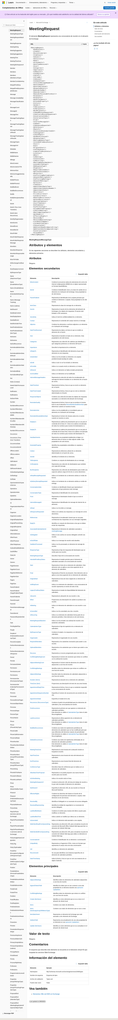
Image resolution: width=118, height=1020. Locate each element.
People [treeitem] (12, 630)
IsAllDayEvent (34, 584)
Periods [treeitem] (12, 661)
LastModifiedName (36, 811)
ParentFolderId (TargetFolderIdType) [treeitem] (16, 592)
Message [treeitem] (13, 94)
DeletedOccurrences (36, 740)
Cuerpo (32, 320)
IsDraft (32, 362)
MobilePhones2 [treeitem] (15, 183)
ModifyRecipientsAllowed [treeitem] (17, 199)
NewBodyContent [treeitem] (15, 313)
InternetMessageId (35, 502)
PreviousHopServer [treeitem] (16, 935)
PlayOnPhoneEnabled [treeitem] (17, 826)
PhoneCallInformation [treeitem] (16, 734)
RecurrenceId (34, 853)
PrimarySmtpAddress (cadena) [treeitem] (16, 947)
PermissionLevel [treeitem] (15, 671)
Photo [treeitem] (12, 783)
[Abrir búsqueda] (105, 2)
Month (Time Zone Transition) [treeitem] (15, 208)
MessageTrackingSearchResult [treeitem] (17, 131)
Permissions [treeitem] (14, 675)
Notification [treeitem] (13, 391)
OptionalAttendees (35, 647)
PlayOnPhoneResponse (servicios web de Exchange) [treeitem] (17, 832)
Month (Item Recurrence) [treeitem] (14, 214)
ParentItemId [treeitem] (14, 613)
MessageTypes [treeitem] (14, 142)
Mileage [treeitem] (12, 159)
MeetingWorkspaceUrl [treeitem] (17, 65)
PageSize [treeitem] (13, 583)
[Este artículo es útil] (94, 48)
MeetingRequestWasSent (38, 620)
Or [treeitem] (11, 503)
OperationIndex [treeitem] (15, 492)
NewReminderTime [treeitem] (16, 323)
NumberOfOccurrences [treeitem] (17, 430)
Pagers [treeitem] (12, 580)
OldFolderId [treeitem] (13, 461)
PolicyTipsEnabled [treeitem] (15, 847)
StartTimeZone (34, 755)
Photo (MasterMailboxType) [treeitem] (16, 788)
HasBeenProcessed (36, 544)
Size (31, 336)
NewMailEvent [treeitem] (14, 320)
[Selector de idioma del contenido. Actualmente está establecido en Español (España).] (10, 1016)
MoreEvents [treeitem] (13, 222)
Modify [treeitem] (12, 194)
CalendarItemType (35, 626)
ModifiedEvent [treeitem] (14, 187)
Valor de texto (98, 29)
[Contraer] (24, 21)
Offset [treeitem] (12, 458)
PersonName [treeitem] (14, 718)
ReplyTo (32, 523)
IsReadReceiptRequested (38, 475)
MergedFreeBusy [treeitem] (15, 85)
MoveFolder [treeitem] (13, 233)
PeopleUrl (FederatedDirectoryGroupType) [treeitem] (17, 636)
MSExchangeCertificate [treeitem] (17, 264)
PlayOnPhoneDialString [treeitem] (17, 821)
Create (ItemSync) (35, 899)
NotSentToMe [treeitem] (14, 398)
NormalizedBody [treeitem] (15, 371)
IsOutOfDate (34, 540)
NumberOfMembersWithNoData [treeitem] (17, 426)
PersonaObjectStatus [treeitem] (16, 703)
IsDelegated (33, 535)
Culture (32, 451)
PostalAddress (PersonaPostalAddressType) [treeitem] (17, 873)
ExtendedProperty (35, 445)
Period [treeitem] (12, 657)
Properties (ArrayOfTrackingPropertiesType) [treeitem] (17, 987)
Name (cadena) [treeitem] (15, 306)
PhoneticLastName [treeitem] (16, 779)
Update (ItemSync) (36, 926)
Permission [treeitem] (13, 668)
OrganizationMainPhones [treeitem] (17, 508)
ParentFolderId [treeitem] (14, 587)
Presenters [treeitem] (13, 922)
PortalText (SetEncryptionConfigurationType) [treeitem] (17, 861)
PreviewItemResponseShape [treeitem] (17, 931)
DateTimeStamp (35, 858)
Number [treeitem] (12, 402)
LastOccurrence (35, 718)
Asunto (32, 309)
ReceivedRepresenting (37, 805)
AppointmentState (35, 699)
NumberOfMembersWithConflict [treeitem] (17, 420)
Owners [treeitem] (12, 562)
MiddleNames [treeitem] (14, 156)
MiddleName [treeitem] (14, 152)
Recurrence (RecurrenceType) (39, 702)
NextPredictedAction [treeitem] (16, 327)
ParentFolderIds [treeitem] (15, 596)
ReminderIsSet (34, 410)
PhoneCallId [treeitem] (14, 731)
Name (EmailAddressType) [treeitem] (16, 283)
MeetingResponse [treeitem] (15, 43)
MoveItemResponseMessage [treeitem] (17, 255)
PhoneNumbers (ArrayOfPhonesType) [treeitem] (16, 764)
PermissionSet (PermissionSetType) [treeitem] (16, 680)
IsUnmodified (34, 373)
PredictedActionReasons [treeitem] (17, 917)
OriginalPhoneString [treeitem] (16, 523)
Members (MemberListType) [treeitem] (15, 77)
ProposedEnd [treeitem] (14, 993)
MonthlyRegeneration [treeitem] (16, 219)
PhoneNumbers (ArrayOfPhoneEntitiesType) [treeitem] (17, 757)
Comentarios (98, 31)
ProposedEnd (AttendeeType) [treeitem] (15, 998)
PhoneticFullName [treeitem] (15, 776)
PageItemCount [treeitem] (15, 569)
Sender (32, 456)
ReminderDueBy (35, 402)
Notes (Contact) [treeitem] (15, 382)
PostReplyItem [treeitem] (14, 903)
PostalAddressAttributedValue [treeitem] (17, 881)
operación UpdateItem (72, 922)
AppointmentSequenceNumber (39, 693)
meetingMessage (57, 531)
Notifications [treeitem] (14, 395)
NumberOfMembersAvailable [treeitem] (17, 414)
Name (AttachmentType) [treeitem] (15, 277)
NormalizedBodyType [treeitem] (16, 374)
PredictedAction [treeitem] (15, 906)
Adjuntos (32, 324)
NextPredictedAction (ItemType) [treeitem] (16, 332)
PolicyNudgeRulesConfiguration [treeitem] (17, 839)
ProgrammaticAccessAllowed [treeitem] (17, 974)
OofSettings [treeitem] (13, 475)
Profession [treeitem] (13, 966)
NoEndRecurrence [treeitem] (15, 344)
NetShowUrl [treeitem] (13, 309)
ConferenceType (35, 767)
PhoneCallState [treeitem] (15, 738)
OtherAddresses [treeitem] (15, 534)
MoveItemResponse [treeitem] (16, 250)
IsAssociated (34, 820)
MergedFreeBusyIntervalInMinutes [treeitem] (17, 90)
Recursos (33, 653)
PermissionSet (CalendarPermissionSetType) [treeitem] (17, 687)
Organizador (34, 638)
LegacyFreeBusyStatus (37, 590)
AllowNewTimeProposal (37, 772)
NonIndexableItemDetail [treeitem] (17, 349)
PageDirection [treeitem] (14, 566)
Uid (31, 849)
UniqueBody (34, 843)
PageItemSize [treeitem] (14, 576)
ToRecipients (34, 460)
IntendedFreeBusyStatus (37, 559)
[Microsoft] (3, 2)
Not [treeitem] (11, 378)
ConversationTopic (35, 493)
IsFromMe (33, 366)
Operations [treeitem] (13, 488)
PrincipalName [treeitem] (14, 952)
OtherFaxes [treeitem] (13, 537)
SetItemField (34, 920)
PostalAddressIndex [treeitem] (16, 885)
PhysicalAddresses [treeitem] (16, 804)
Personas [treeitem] (13, 707)
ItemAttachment (35, 914)
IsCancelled (33, 611)
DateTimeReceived (36, 330)
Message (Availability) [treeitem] (16, 98)
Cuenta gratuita (110, 8)
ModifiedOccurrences (36, 728)
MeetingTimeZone (35, 749)
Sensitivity (33, 317)
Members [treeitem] (13, 72)
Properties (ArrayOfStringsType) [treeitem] (16, 980)
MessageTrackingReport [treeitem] (17, 119)
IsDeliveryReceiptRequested (38, 481)
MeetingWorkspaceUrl (36, 782)
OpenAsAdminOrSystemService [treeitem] (17, 484)
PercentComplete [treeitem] (15, 642)
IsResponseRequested (37, 512)
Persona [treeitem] (12, 693)
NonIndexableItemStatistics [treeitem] (17, 366)
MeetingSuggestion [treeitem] (16, 50)
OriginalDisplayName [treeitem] (16, 519)
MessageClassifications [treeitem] (17, 103)
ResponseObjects (35, 396)
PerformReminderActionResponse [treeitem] (17, 652)
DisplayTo (33, 429)
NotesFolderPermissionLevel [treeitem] (17, 387)
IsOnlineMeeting (35, 778)
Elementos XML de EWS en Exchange (46, 994)
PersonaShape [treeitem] (14, 710)
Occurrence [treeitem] (13, 434)
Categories (33, 341)
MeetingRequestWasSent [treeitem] (17, 39)
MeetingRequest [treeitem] (15, 30)
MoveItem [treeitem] (13, 246)
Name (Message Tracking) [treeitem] (15, 301)
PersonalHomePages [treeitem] (16, 700)
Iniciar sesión (112, 2)
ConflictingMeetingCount (37, 657)
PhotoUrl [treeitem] (12, 792)
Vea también (98, 36)
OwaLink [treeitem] (12, 555)
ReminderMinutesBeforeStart (75, 404)
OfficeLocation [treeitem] (14, 451)
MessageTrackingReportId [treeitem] (17, 125)
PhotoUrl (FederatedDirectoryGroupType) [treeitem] (17, 798)
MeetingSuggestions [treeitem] (16, 54)
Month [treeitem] (12, 203)
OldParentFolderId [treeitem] (15, 468)
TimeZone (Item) (35, 683)
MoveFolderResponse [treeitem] (17, 237)
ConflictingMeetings (36, 668)
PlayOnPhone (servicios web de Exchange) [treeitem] (15, 814)
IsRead (32, 508)
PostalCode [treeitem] (13, 889)
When (32, 599)
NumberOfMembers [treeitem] (16, 409)
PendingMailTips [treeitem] (15, 626)
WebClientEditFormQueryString (39, 832)
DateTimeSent (34, 385)
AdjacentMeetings (35, 674)
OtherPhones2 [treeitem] (14, 541)
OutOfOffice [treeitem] (13, 551)
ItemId (32, 290)
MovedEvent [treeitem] (14, 226)
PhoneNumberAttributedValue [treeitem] (17, 746)
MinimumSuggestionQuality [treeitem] (17, 175)
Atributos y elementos (101, 26)
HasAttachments (35, 437)
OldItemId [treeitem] (13, 465)
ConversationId (34, 839)
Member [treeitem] (12, 68)
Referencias (33, 517)
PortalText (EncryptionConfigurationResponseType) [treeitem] (17, 853)
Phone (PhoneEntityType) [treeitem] (15, 726)
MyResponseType (35, 632)
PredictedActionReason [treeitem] (17, 912)
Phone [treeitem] (12, 721)
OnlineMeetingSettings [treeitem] (17, 472)
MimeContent (34, 282)
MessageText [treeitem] (14, 114)
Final (31, 573)
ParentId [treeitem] (12, 604)
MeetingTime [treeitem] (14, 57)
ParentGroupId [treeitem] (14, 600)
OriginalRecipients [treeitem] (15, 526)
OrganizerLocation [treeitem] (15, 516)
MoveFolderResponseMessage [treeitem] (17, 242)
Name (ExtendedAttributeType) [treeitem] (17, 294)
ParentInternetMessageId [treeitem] (17, 609)
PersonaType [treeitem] (14, 714)
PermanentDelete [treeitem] (15, 664)
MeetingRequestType (36, 556)
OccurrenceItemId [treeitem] (15, 447)
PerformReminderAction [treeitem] (17, 647)
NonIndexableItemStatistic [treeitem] (17, 360)
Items (31, 905)
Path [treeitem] (11, 623)
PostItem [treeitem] (13, 896)
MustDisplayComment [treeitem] (17, 269)
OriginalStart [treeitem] (14, 530)
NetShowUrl (33, 788)
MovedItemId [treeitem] (14, 230)
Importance (33, 347)
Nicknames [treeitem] (13, 340)
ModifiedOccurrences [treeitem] (16, 190)
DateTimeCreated (35, 391)
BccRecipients (34, 470)
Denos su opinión (103, 14)
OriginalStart (34, 579)
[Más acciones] (87, 22)
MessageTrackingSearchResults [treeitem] (17, 137)
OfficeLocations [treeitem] (15, 454)
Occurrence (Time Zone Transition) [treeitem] (15, 439)
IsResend (33, 370)
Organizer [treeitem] (13, 512)
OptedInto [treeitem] (13, 496)
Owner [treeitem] (12, 558)
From (31, 496)
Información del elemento (102, 34)
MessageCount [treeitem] (14, 107)
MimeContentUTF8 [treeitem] (16, 167)
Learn (31, 22)
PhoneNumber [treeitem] (14, 741)
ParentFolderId (34, 297)
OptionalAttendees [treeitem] (15, 499)
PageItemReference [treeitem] (16, 573)
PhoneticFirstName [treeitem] (16, 772)
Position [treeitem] (12, 867)
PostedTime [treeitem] (13, 892)
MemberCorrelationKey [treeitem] (17, 81)
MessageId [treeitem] (13, 111)
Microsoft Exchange (42, 22)
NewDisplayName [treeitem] (15, 316)
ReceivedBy (33, 801)
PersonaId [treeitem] (13, 696)
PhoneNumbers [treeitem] (15, 751)
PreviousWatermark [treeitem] (16, 939)
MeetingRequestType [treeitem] (16, 34)
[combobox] (13, 25)
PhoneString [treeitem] (14, 769)
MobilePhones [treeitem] (14, 180)
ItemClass (33, 305)
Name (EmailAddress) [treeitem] (17, 288)
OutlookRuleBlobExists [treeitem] (17, 548)
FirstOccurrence (35, 708)
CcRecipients (34, 464)
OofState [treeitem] (13, 479)
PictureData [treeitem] (13, 808)
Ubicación (33, 596)
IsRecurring (33, 615)
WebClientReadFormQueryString (40, 824)
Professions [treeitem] (13, 969)
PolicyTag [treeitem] (13, 844)
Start (31, 565)
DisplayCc (33, 422)
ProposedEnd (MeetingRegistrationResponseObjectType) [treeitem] (17, 1005)
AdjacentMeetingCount (37, 662)
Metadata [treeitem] (13, 149)
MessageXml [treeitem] (14, 145)
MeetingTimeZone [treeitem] (15, 61)
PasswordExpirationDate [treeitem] (17, 618)
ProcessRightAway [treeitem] (16, 962)
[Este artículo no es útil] (97, 48)
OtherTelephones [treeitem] (15, 544)
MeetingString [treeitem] (14, 47)
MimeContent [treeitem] (14, 163)
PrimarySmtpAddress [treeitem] (16, 942)
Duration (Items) (35, 680)
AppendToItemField (36, 885)
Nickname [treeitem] (13, 336)
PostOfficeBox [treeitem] (14, 899)
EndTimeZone (34, 761)
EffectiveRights (34, 793)
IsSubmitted (33, 357)
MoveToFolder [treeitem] (14, 259)
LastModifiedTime (35, 816)
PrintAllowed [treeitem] (14, 955)
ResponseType (34, 550)
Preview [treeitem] (12, 926)
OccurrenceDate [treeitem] (15, 443)
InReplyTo (33, 351)
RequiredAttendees (36, 641)
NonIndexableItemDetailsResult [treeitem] (17, 355)
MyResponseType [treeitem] (15, 272)
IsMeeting (33, 605)
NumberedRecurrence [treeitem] (17, 405)
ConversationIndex (36, 487)
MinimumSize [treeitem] (14, 170)
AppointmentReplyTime (37, 687)
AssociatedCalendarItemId (38, 529)
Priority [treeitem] (12, 959)
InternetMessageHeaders (37, 377)
